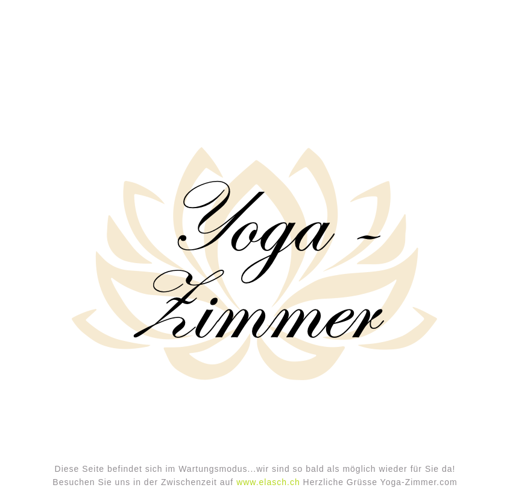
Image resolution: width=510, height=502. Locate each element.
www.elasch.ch (268, 482)
